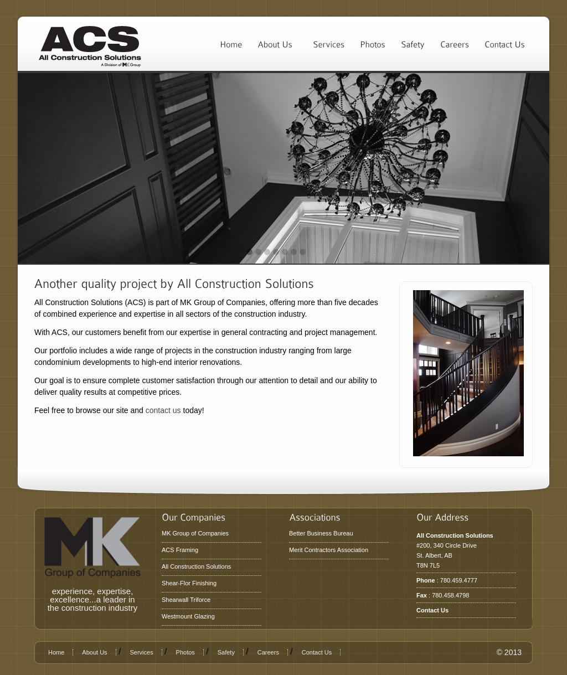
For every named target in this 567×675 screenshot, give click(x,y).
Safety (226, 652)
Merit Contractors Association (328, 550)
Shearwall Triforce (186, 599)
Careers (268, 652)
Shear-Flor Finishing (189, 583)
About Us (94, 652)
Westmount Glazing (188, 616)
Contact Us (432, 610)
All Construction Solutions (196, 566)
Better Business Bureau (321, 533)
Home (56, 652)
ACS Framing (180, 550)
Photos (185, 652)
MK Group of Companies (195, 533)
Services (141, 652)
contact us (163, 410)
